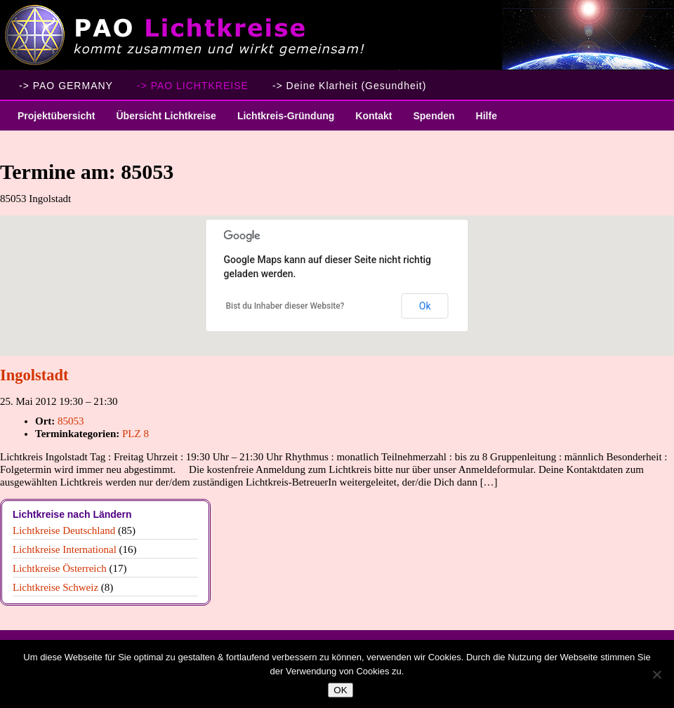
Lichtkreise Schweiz (55, 587)
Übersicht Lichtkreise (160, 120)
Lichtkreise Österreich (60, 568)
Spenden (433, 115)
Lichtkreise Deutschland (64, 530)
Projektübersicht (51, 120)
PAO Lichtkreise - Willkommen (337, 35)
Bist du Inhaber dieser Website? (285, 306)
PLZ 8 (135, 433)
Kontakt (373, 115)
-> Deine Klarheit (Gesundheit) (349, 85)
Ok (425, 306)
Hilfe (486, 115)
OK (340, 690)
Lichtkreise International (65, 549)
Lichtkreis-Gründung (280, 120)
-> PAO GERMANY (66, 85)
